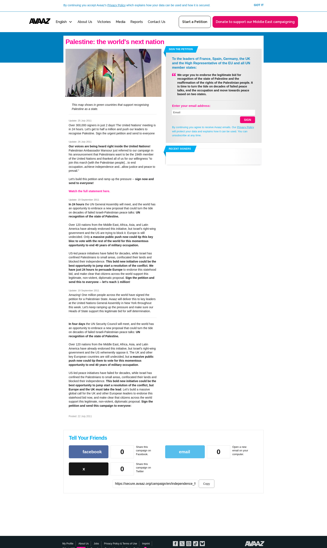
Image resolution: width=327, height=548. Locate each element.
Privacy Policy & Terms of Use (120, 543)
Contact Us (156, 22)
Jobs (96, 543)
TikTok (195, 543)
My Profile (67, 543)
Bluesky (202, 543)
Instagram (188, 543)
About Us (85, 22)
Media (120, 22)
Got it (259, 5)
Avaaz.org (255, 543)
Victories (104, 22)
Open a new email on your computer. (240, 451)
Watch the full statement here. (89, 191)
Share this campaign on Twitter (143, 468)
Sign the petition (181, 49)
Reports (136, 22)
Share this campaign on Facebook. (143, 451)
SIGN (247, 119)
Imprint (146, 543)
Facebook (175, 543)
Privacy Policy (116, 5)
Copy (206, 483)
